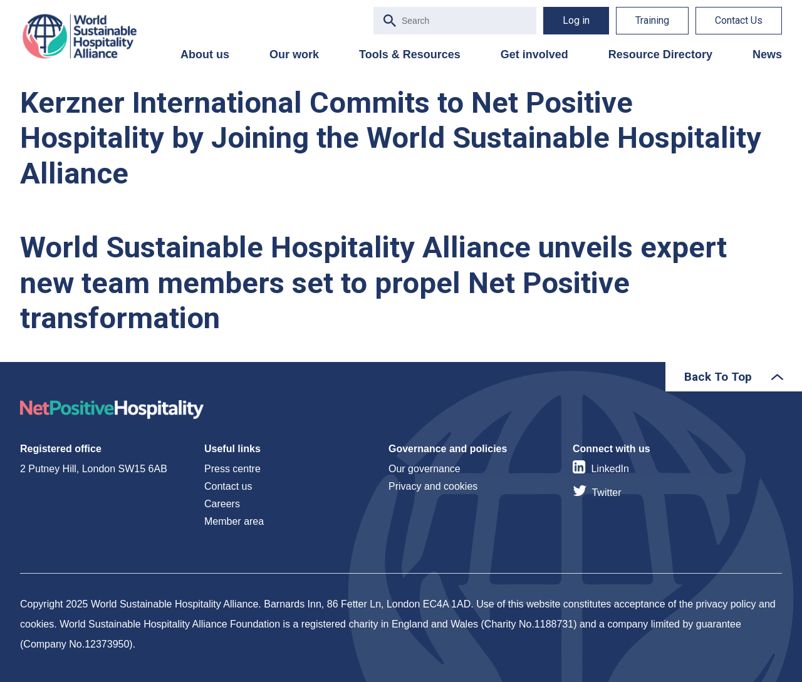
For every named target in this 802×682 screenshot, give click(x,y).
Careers (222, 504)
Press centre (232, 468)
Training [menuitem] (652, 20)
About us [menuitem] (204, 54)
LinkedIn (610, 468)
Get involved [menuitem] (534, 54)
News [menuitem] (767, 54)
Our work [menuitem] (294, 54)
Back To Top (718, 376)
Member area (234, 521)
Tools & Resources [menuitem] (410, 54)
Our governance (424, 468)
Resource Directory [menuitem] (660, 54)
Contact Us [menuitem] (739, 20)
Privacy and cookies (432, 486)
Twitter (606, 492)
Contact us (228, 486)
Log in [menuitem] (576, 20)
